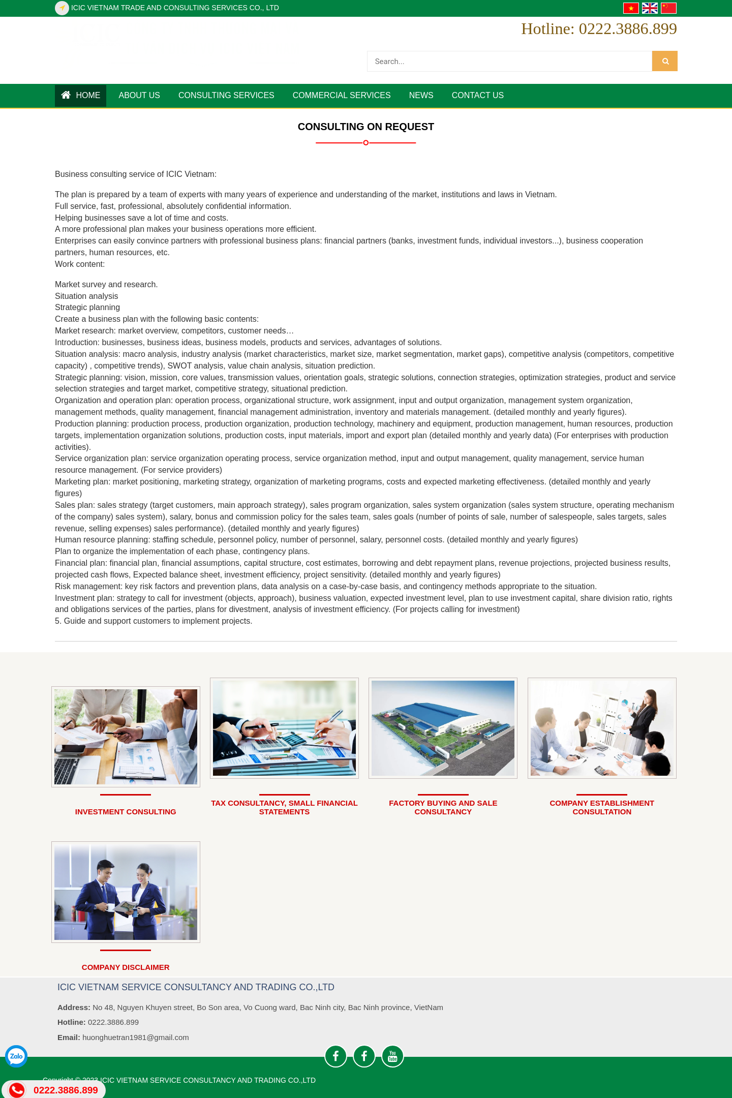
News (421, 95)
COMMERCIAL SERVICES (342, 95)
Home (80, 94)
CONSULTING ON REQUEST (366, 126)
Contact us (478, 95)
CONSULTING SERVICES (226, 95)
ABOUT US (139, 95)
